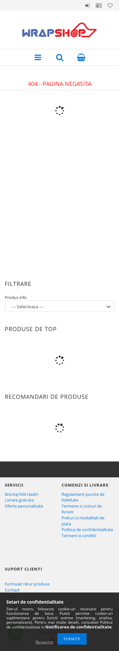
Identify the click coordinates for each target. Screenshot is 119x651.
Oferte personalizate (24, 506)
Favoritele (110, 5)
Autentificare (87, 5)
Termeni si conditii (79, 535)
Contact (12, 590)
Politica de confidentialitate (87, 529)
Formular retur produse (27, 584)
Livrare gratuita (19, 500)
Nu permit (44, 642)
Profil (98, 5)
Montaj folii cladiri (21, 494)
